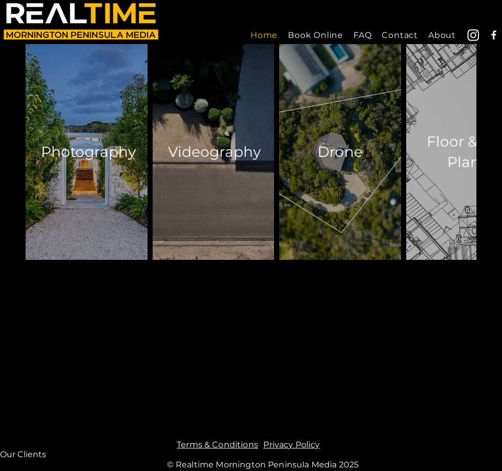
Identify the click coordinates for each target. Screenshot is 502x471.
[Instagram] (473, 35)
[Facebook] (493, 35)
